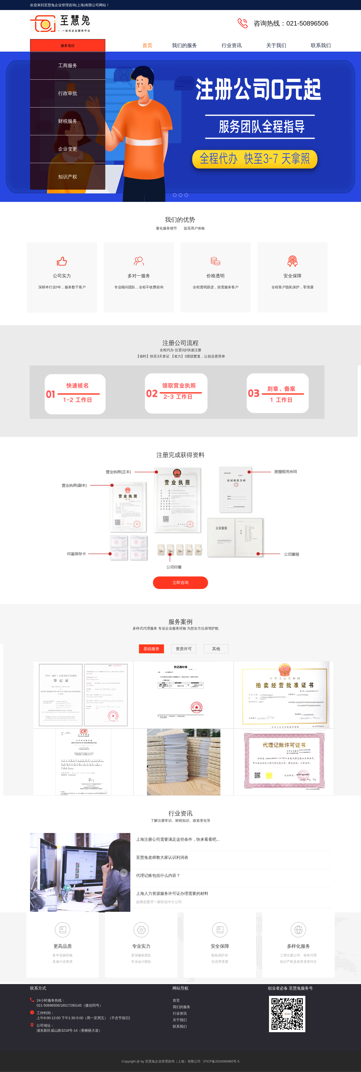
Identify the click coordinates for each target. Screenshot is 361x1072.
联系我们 (321, 45)
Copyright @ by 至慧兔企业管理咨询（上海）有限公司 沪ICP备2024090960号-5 (180, 1061)
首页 (147, 45)
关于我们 (276, 45)
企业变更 (67, 149)
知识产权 (67, 176)
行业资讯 (232, 45)
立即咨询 (180, 582)
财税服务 (67, 121)
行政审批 (67, 93)
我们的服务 (184, 45)
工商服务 (67, 65)
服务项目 (68, 46)
